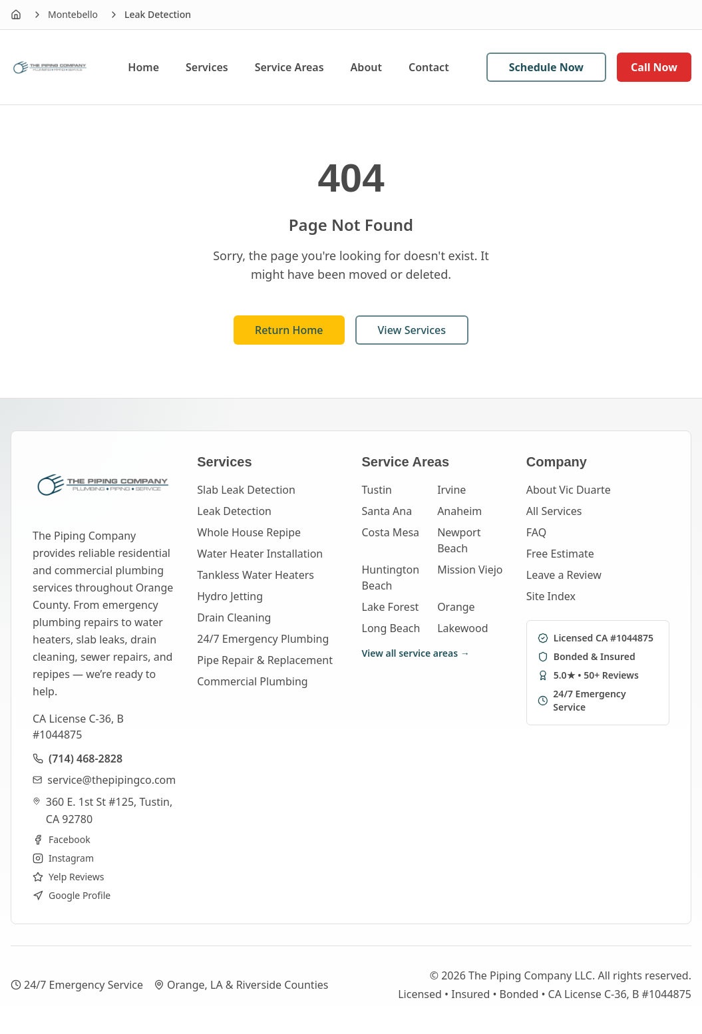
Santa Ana (387, 511)
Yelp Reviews (68, 876)
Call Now (654, 67)
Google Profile (71, 895)
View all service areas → (416, 653)
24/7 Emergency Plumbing (263, 638)
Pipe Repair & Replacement (265, 660)
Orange (456, 607)
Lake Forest (390, 607)
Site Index (551, 596)
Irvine (451, 489)
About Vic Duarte (568, 489)
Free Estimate (560, 553)
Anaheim (459, 511)
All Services (554, 511)
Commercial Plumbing (252, 681)
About (366, 67)
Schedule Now (546, 67)
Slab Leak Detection (246, 489)
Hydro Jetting (230, 596)
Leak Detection (234, 511)
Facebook (61, 839)
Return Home (289, 330)
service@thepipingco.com (111, 780)
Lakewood (462, 628)
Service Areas (289, 67)
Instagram (63, 858)
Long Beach (391, 628)
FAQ (536, 532)
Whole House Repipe (249, 532)
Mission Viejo (469, 569)
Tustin (377, 489)
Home (143, 67)
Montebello (73, 14)
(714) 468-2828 (85, 758)
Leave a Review (564, 575)
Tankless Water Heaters (255, 575)
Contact (429, 67)
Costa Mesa (391, 532)
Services (207, 67)
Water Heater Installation (260, 553)
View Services (412, 330)
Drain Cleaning (234, 617)
